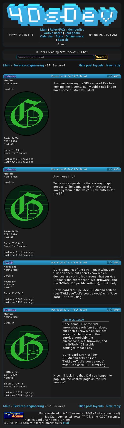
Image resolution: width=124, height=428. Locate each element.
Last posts (72, 33)
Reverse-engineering (28, 65)
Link (109, 76)
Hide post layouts (91, 65)
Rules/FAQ (57, 29)
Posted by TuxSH (73, 320)
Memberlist (75, 29)
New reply (113, 65)
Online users (75, 36)
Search (63, 39)
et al (66, 423)
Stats (59, 36)
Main (43, 29)
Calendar (46, 36)
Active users (53, 33)
